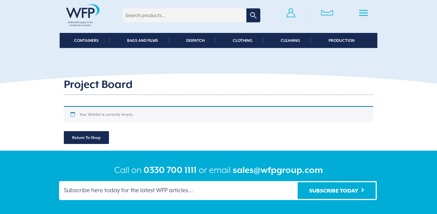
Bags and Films (142, 40)
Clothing (243, 40)
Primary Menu (363, 14)
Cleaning (290, 40)
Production (342, 40)
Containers (86, 40)
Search (253, 15)
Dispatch (195, 40)
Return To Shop (86, 137)
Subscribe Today (333, 190)
